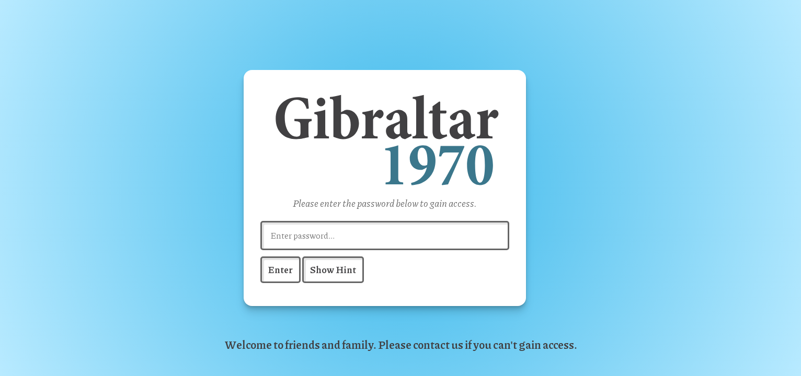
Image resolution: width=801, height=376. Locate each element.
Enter (280, 269)
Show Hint (333, 269)
